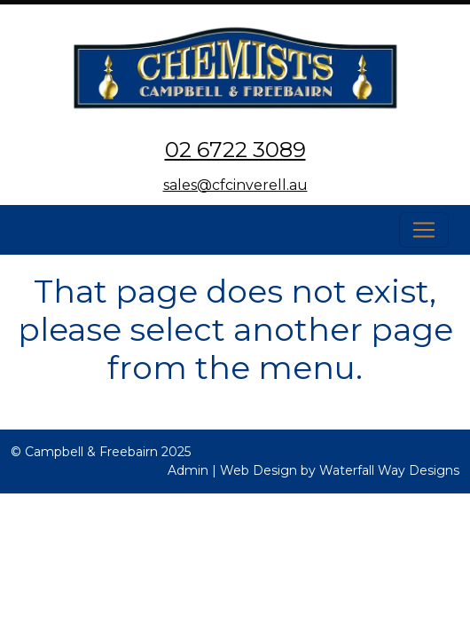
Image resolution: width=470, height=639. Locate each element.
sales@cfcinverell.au (235, 185)
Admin (188, 470)
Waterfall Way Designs (389, 470)
